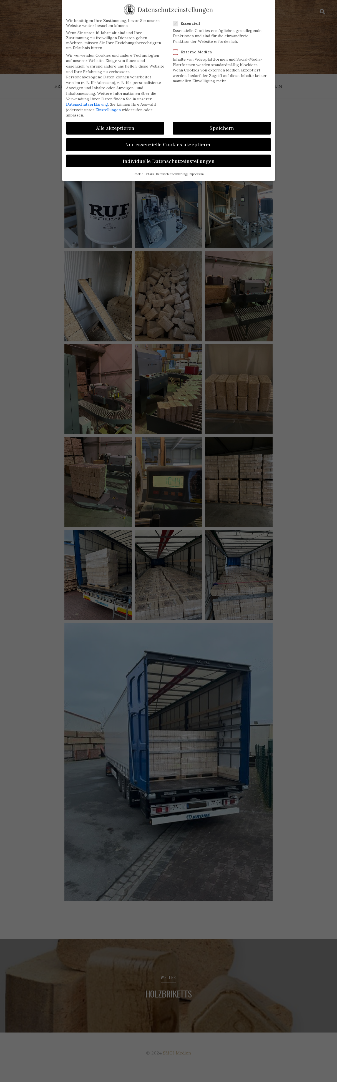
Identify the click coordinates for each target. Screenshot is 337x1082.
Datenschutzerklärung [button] (171, 169)
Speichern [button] (222, 123)
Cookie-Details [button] (144, 169)
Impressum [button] (196, 169)
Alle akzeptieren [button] (115, 123)
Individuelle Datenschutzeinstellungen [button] (169, 156)
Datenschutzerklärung (87, 98)
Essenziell (188, 18)
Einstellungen (108, 104)
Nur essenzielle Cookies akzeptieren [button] (168, 139)
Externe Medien (194, 46)
